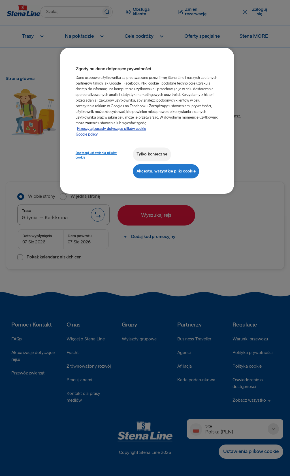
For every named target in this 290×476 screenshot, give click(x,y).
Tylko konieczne (152, 154)
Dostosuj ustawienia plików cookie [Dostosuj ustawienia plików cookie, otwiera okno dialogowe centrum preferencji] (96, 155)
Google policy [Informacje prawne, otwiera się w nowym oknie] (87, 134)
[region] (147, 121)
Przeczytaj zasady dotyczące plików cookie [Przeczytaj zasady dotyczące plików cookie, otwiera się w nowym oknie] (111, 129)
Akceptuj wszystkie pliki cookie (166, 171)
